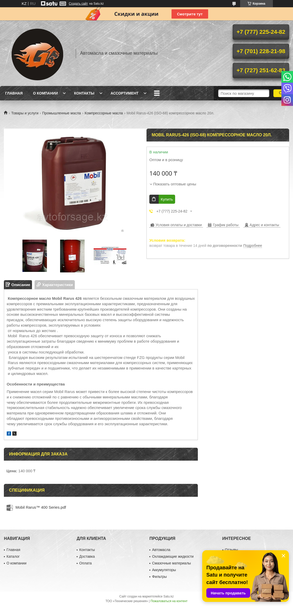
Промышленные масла (61, 113)
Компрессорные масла (104, 113)
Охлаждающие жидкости (172, 556)
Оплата (85, 563)
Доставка (87, 556)
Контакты (84, 93)
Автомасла (161, 550)
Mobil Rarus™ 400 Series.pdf (40, 507)
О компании (45, 93)
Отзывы (231, 550)
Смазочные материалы (171, 563)
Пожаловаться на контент (169, 601)
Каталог (13, 556)
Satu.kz (168, 596)
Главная (14, 93)
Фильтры (159, 576)
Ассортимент (125, 93)
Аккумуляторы (164, 570)
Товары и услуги (24, 113)
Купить (167, 199)
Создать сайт (78, 3)
